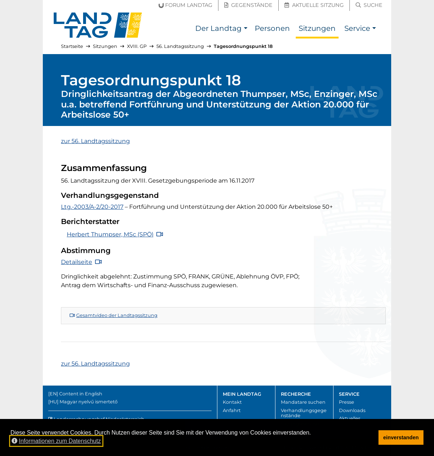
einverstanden (401, 437)
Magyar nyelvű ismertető (89, 401)
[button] (245, 29)
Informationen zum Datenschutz (56, 441)
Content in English (80, 393)
